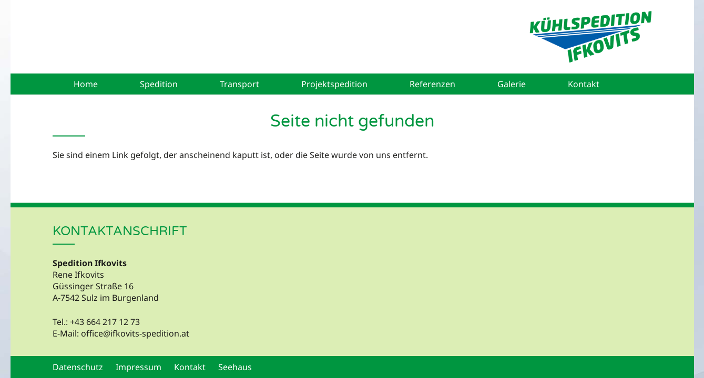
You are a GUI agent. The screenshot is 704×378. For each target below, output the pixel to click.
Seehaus (235, 367)
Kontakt (190, 367)
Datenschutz (78, 367)
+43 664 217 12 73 (105, 322)
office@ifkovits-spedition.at (135, 333)
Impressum (138, 367)
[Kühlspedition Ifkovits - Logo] (590, 36)
